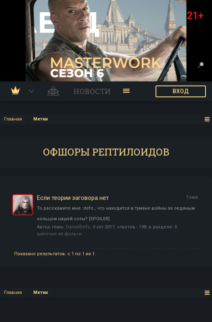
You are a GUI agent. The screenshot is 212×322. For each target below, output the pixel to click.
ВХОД (181, 91)
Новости (92, 91)
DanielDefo (78, 227)
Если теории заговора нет (73, 198)
